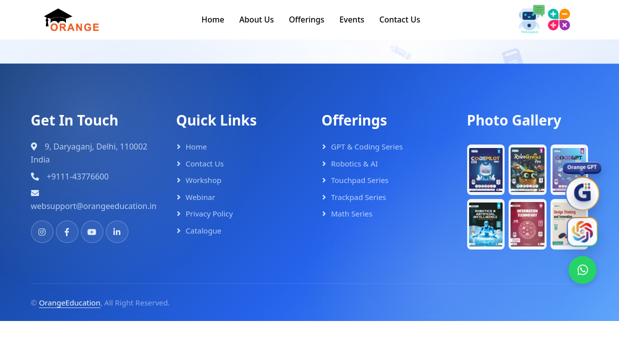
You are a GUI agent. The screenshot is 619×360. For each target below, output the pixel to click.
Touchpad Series (360, 179)
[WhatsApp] (582, 269)
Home (211, 18)
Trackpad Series (358, 195)
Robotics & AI (354, 162)
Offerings (307, 18)
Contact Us (400, 18)
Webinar (200, 195)
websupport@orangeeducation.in (94, 204)
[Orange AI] (582, 231)
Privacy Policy (209, 212)
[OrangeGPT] (582, 191)
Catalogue (204, 229)
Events (352, 18)
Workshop (204, 179)
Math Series (352, 212)
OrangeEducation (69, 301)
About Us (256, 18)
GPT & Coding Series (367, 145)
